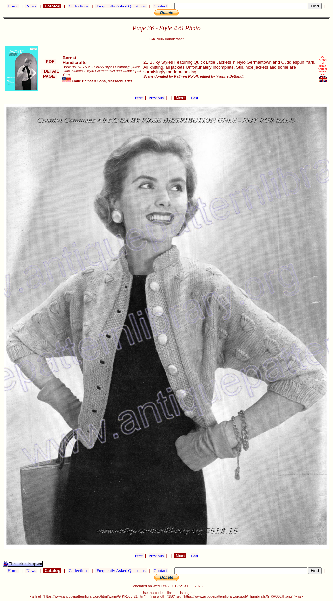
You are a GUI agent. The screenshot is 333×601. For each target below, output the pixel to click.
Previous (157, 98)
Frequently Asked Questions (121, 6)
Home (13, 6)
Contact (160, 6)
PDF (50, 61)
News (31, 6)
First (139, 98)
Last (194, 98)
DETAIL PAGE (50, 74)
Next (180, 98)
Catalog (52, 6)
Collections (78, 6)
